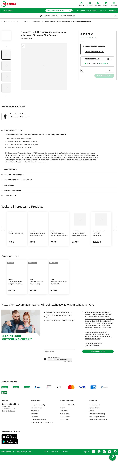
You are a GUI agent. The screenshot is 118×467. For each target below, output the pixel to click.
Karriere (91, 439)
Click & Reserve (65, 445)
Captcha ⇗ (68, 389)
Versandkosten (65, 442)
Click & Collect (64, 448)
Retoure (62, 436)
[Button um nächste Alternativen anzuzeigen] (115, 236)
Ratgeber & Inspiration (86, 10)
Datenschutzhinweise (92, 373)
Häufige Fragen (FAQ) (38, 433)
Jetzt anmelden (98, 379)
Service (102, 10)
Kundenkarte (93, 38)
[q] (52, 10)
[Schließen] (115, 16)
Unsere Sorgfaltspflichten (96, 445)
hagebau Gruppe (94, 436)
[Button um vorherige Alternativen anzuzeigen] (3, 236)
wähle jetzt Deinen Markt (67, 16)
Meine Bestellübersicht (67, 433)
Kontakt (5, 428)
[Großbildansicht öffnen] (44, 66)
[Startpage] (8, 4)
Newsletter (34, 442)
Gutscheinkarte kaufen (38, 448)
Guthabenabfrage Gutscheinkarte (42, 451)
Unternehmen (93, 428)
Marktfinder (34, 445)
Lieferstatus (63, 439)
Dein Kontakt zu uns (8, 439)
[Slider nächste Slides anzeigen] (6, 95)
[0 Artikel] (109, 70)
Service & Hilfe (36, 428)
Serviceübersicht (36, 436)
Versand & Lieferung (67, 428)
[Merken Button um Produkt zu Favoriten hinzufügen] (82, 70)
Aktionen (113, 10)
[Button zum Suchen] (74, 10)
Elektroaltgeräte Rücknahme (97, 448)
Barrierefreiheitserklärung (96, 442)
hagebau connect (94, 433)
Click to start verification (59, 387)
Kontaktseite (35, 439)
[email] (59, 379)
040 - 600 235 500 (10, 432)
